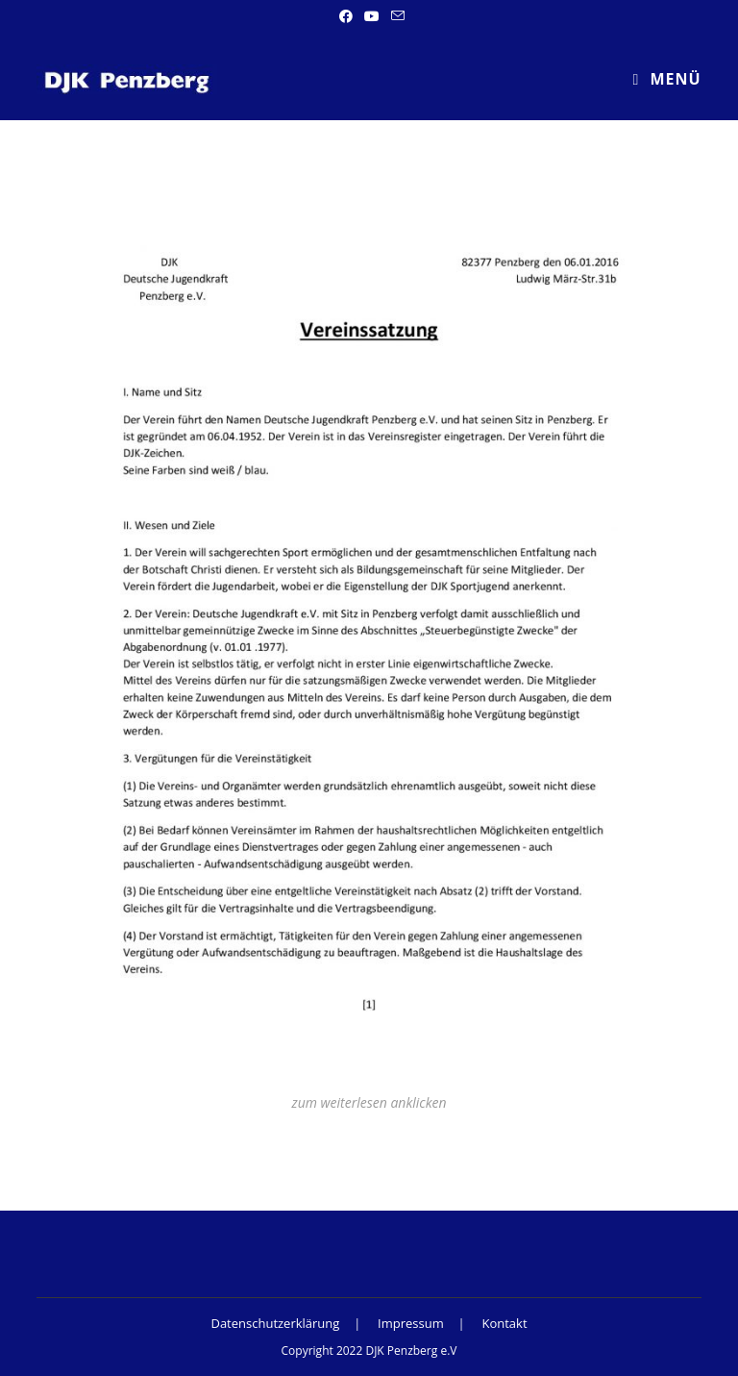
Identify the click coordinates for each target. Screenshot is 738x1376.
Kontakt (504, 1323)
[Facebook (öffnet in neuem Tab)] (345, 16)
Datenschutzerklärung (274, 1323)
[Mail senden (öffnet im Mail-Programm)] (395, 16)
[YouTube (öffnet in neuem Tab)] (371, 16)
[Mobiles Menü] (666, 79)
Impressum (411, 1323)
